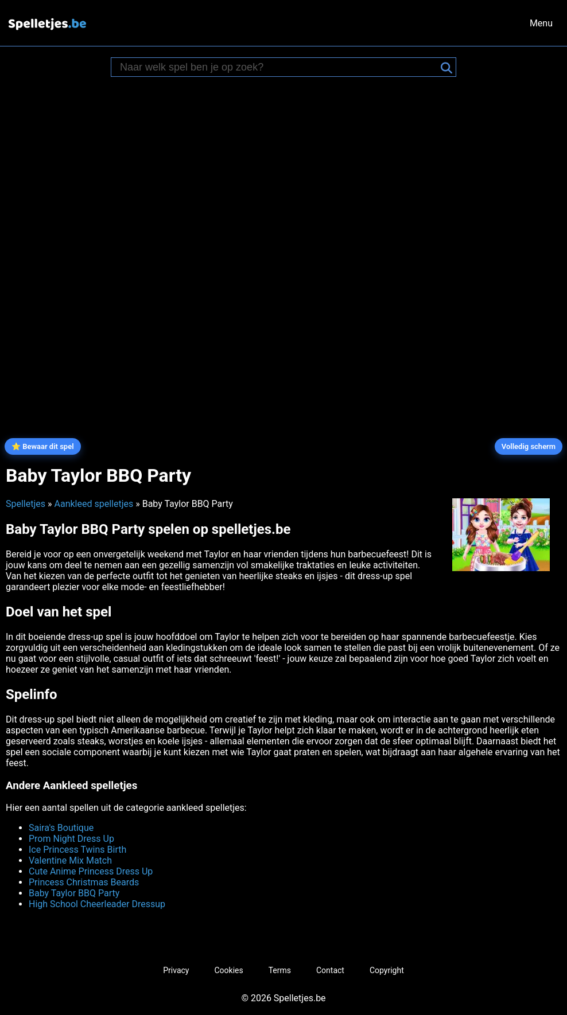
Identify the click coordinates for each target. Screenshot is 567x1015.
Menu (541, 23)
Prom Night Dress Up (71, 838)
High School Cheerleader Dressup (97, 904)
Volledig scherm (529, 446)
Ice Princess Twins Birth (77, 849)
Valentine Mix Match (70, 860)
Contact (330, 970)
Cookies (228, 970)
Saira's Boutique (61, 827)
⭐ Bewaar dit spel (42, 446)
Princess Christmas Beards (84, 882)
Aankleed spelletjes (93, 503)
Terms (280, 970)
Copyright (387, 970)
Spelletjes (25, 503)
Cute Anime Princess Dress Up (91, 871)
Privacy (176, 970)
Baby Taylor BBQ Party (74, 893)
